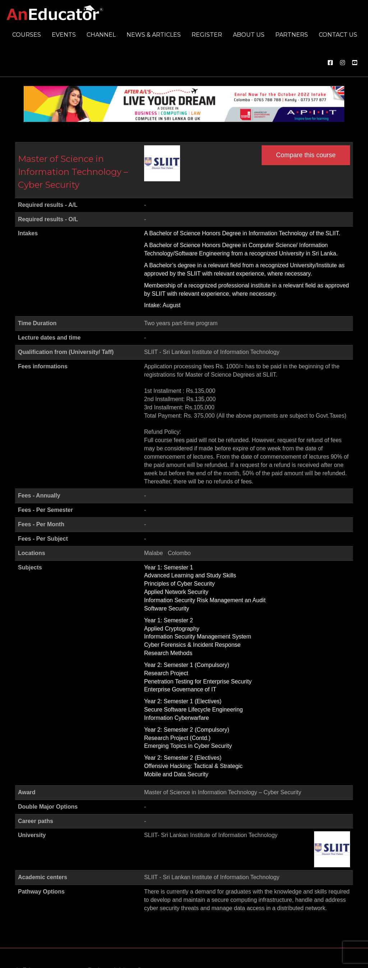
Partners (291, 34)
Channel (101, 34)
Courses (26, 34)
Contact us (338, 34)
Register (207, 34)
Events (64, 34)
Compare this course (306, 155)
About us (248, 34)
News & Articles (153, 34)
